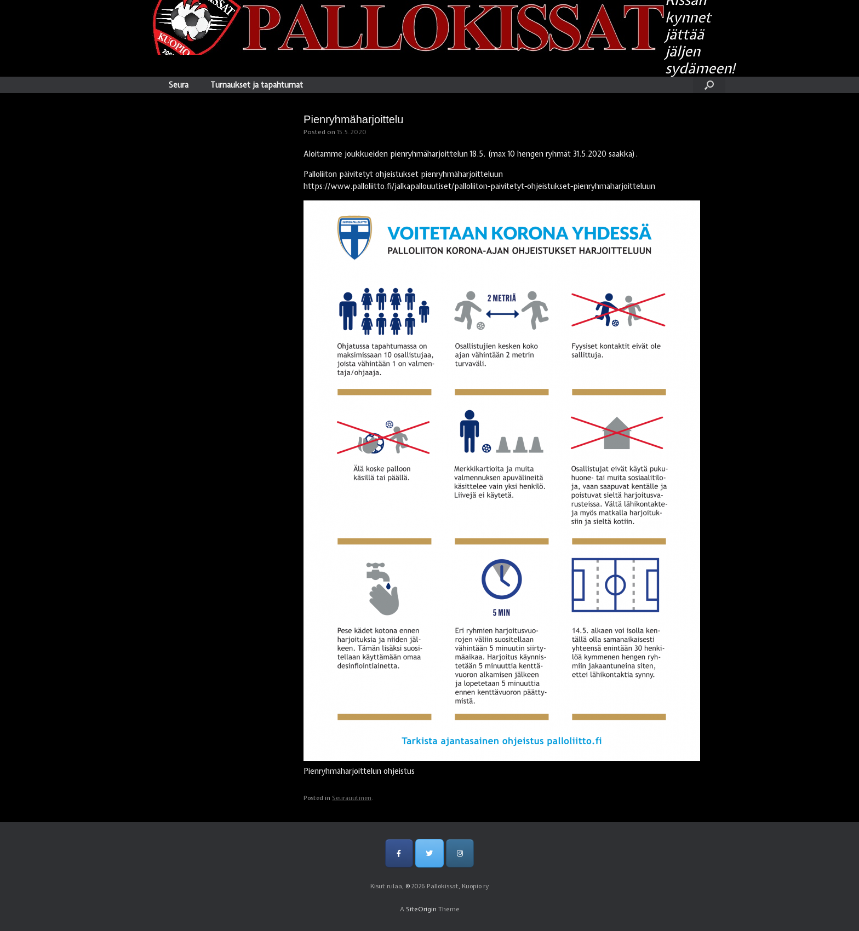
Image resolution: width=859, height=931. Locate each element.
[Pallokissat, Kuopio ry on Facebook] (399, 853)
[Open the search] (709, 85)
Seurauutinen (351, 798)
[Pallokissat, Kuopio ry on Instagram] (460, 853)
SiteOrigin (421, 909)
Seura (178, 85)
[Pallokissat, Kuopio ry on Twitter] (429, 853)
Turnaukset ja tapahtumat (256, 85)
